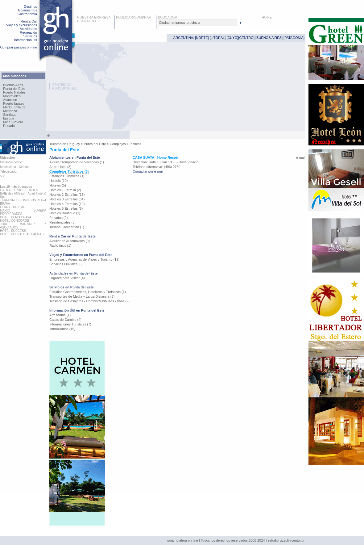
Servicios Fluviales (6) (66, 264)
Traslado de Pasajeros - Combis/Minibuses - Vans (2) (89, 301)
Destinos (30, 6)
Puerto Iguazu (13, 103)
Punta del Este (14, 88)
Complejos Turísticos (125, 144)
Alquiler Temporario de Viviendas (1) (76, 162)
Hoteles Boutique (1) (64, 213)
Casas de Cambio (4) (65, 319)
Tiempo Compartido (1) (66, 227)
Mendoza (10, 111)
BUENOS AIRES (269, 38)
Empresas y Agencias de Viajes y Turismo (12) (84, 259)
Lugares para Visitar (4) (67, 278)
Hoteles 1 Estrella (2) (65, 190)
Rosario (9, 126)
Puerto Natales (14, 92)
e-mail (300, 157)
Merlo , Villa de (14, 107)
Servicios (30, 36)
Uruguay (73, 144)
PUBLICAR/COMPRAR (133, 17)
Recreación (28, 32)
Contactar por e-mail (148, 171)
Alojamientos (27, 10)
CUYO (233, 38)
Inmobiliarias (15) (62, 329)
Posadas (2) (58, 218)
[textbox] (197, 22)
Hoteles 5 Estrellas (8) (66, 208)
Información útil (25, 40)
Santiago (9, 114)
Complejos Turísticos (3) (69, 171)
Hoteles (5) (57, 185)
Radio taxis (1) (60, 245)
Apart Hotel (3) (60, 167)
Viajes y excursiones (21, 25)
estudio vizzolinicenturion (286, 540)
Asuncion (10, 100)
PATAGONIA (294, 38)
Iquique (8, 118)
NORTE (202, 38)
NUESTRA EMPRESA (94, 17)
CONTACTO (86, 21)
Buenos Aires (13, 85)
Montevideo (12, 96)
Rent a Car (29, 21)
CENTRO (246, 38)
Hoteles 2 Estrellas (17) (67, 194)
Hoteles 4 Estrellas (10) (67, 204)
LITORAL (218, 38)
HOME (267, 17)
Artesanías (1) (60, 315)
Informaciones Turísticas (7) (70, 324)
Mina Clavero (13, 122)
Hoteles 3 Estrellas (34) (67, 199)
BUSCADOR (167, 17)
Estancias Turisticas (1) (67, 176)
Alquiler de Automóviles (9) (69, 241)
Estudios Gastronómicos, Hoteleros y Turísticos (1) (87, 292)
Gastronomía (27, 14)
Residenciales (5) (62, 222)
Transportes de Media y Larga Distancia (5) (81, 296)
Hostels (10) (58, 180)
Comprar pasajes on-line (18, 47)
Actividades (28, 29)
